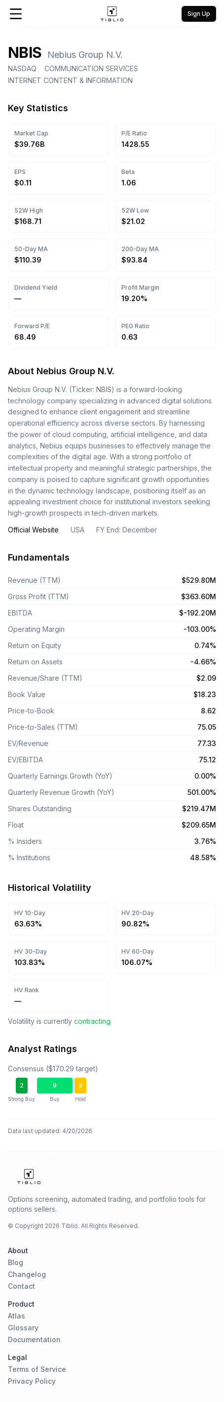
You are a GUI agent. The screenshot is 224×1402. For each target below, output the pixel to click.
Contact (21, 1286)
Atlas (16, 1316)
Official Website (33, 530)
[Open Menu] (16, 14)
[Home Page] (112, 14)
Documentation (34, 1339)
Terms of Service (37, 1369)
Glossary (23, 1327)
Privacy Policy (32, 1381)
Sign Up (198, 13)
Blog (15, 1262)
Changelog (27, 1274)
